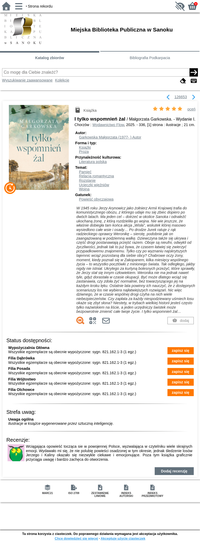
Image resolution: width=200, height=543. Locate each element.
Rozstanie (87, 180)
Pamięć (85, 172)
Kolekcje (62, 80)
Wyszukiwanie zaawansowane (27, 80)
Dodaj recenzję (174, 471)
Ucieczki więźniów (94, 185)
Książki (85, 147)
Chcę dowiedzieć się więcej (76, 538)
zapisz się (180, 350)
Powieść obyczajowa (96, 199)
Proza (84, 151)
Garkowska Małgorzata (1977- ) (110, 137)
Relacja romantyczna (96, 176)
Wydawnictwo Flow (108, 125)
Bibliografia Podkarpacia (150, 58)
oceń (192, 109)
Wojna (84, 189)
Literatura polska (93, 162)
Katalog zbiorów (49, 58)
